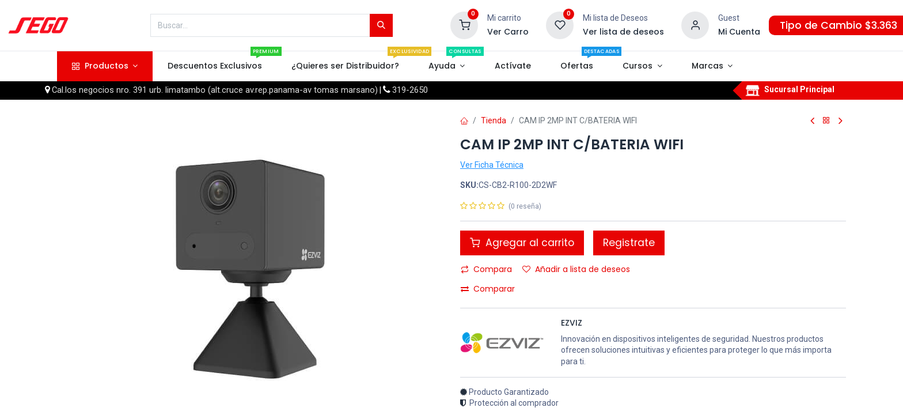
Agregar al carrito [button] (522, 243)
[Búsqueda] (381, 25)
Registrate (629, 243)
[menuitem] (214, 66)
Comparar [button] (488, 289)
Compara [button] (486, 269)
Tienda (493, 120)
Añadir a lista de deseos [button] (576, 269)
